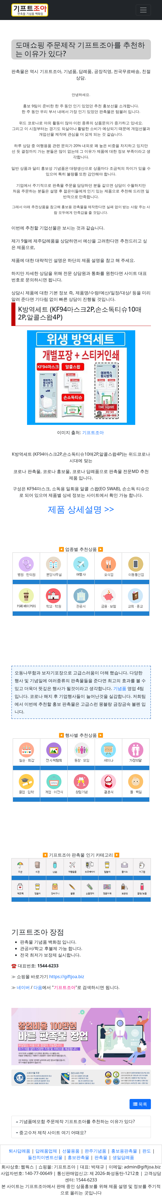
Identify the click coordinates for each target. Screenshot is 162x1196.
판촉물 (100, 1157)
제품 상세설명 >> (81, 509)
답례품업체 (46, 1151)
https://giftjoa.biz (66, 977)
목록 (140, 1104)
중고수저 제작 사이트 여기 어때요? (52, 1132)
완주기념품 (95, 1151)
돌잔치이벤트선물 (45, 1157)
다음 (38, 987)
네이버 (23, 987)
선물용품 (71, 1151)
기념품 (119, 688)
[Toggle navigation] (143, 10)
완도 (146, 1151)
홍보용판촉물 (124, 1151)
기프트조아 (93, 432)
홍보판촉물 (78, 1157)
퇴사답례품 (19, 1151)
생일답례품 (123, 1157)
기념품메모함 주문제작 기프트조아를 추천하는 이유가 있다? (77, 1121)
